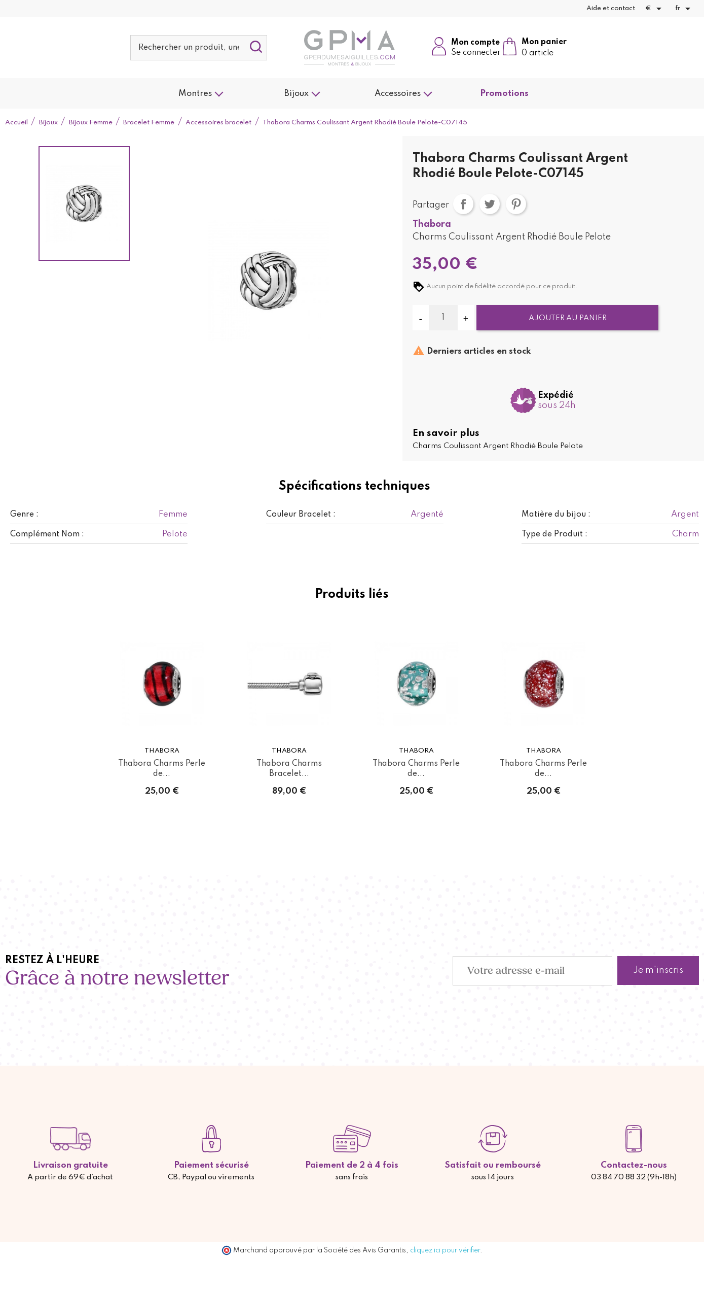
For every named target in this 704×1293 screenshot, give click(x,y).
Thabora (432, 224)
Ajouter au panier (568, 318)
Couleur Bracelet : (301, 515)
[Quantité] (443, 318)
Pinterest (516, 204)
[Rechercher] (198, 47)
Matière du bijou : (556, 515)
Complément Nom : (47, 534)
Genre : (24, 515)
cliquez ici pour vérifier (445, 1250)
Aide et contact (610, 8)
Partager (463, 204)
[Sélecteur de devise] (655, 9)
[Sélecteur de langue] (684, 9)
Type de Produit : (554, 534)
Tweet (489, 204)
